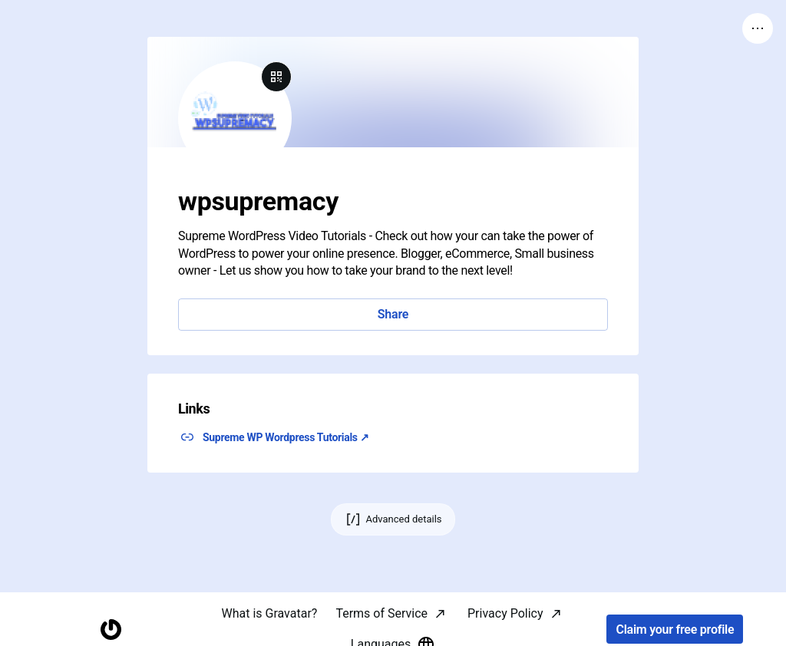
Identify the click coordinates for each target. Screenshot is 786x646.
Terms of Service (381, 613)
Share (393, 314)
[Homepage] (111, 629)
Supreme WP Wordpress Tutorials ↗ (285, 437)
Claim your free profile (675, 629)
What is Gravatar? (269, 613)
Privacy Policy (505, 613)
